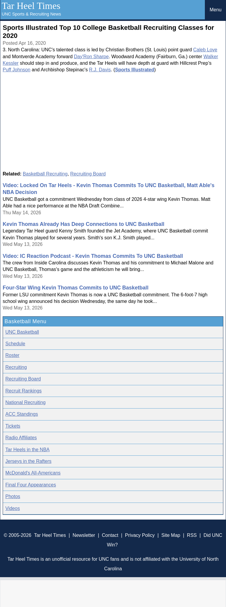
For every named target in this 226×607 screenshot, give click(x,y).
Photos (12, 496)
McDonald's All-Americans (32, 472)
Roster (12, 355)
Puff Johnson (16, 69)
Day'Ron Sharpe (91, 56)
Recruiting (16, 367)
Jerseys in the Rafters (28, 461)
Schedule (15, 343)
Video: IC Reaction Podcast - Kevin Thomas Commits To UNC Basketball (93, 256)
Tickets (12, 426)
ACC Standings (21, 414)
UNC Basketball (22, 332)
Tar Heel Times (31, 5)
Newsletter (84, 535)
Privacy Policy (140, 535)
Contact (110, 535)
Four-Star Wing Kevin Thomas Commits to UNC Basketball (76, 288)
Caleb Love (205, 49)
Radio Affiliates (21, 437)
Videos (12, 508)
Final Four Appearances (30, 484)
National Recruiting (25, 402)
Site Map (170, 535)
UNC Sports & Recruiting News (31, 14)
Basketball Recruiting (45, 173)
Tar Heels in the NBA (27, 449)
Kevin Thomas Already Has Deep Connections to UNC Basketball (83, 224)
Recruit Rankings (23, 390)
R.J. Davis (100, 69)
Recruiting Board (88, 173)
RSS (192, 535)
